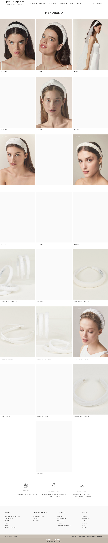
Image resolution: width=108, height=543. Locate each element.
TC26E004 (77, 71)
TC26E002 (40, 71)
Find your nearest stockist (54, 541)
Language (99, 3)
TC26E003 (4, 71)
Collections (33, 3)
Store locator (64, 3)
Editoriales (42, 3)
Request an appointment (54, 539)
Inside (72, 3)
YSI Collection (53, 3)
